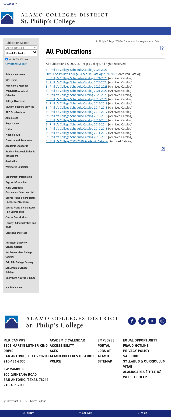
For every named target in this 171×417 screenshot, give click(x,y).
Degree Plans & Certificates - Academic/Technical (20, 200)
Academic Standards (16, 146)
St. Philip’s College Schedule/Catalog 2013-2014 (76, 124)
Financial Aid (12, 134)
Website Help (135, 377)
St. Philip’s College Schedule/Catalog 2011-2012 (76, 133)
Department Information (18, 177)
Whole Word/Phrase (18, 59)
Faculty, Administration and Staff (20, 225)
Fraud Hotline (136, 345)
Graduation (11, 161)
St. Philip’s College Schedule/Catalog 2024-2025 (76, 78)
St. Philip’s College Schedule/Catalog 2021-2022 (76, 91)
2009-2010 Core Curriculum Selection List (19, 190)
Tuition (9, 129)
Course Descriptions (16, 217)
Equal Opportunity (140, 340)
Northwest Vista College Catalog (18, 254)
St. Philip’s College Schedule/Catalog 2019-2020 (76, 99)
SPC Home (11, 80)
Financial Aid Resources (18, 140)
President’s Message (16, 85)
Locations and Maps (16, 233)
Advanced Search (16, 64)
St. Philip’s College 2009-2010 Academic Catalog (77, 141)
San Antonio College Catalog (16, 270)
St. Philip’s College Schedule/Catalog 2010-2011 (76, 137)
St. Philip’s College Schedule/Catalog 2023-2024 (76, 82)
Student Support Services (19, 106)
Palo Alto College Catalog (19, 262)
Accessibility (62, 345)
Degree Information (16, 182)
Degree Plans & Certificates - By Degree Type (20, 210)
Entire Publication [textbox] (14, 47)
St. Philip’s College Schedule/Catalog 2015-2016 (76, 116)
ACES (54, 350)
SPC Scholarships (15, 112)
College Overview (15, 101)
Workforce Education (17, 167)
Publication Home (15, 74)
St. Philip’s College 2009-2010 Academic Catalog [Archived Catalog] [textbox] (129, 41)
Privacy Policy (136, 350)
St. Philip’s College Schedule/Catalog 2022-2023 (76, 86)
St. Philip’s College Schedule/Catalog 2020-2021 (76, 95)
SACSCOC (130, 356)
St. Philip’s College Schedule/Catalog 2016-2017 (76, 112)
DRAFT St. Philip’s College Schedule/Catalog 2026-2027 (81, 74)
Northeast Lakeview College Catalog (16, 245)
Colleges (9, 3)
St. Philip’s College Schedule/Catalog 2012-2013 (76, 129)
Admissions (11, 118)
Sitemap (105, 361)
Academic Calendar (67, 340)
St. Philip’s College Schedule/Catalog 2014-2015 (76, 120)
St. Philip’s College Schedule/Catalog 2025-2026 (76, 70)
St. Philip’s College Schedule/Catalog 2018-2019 (76, 103)
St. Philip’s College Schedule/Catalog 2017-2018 (76, 108)
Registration (12, 123)
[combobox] (130, 41)
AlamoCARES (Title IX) (142, 372)
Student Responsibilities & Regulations (20, 154)
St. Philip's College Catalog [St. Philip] (20, 277)
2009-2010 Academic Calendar (17, 93)
